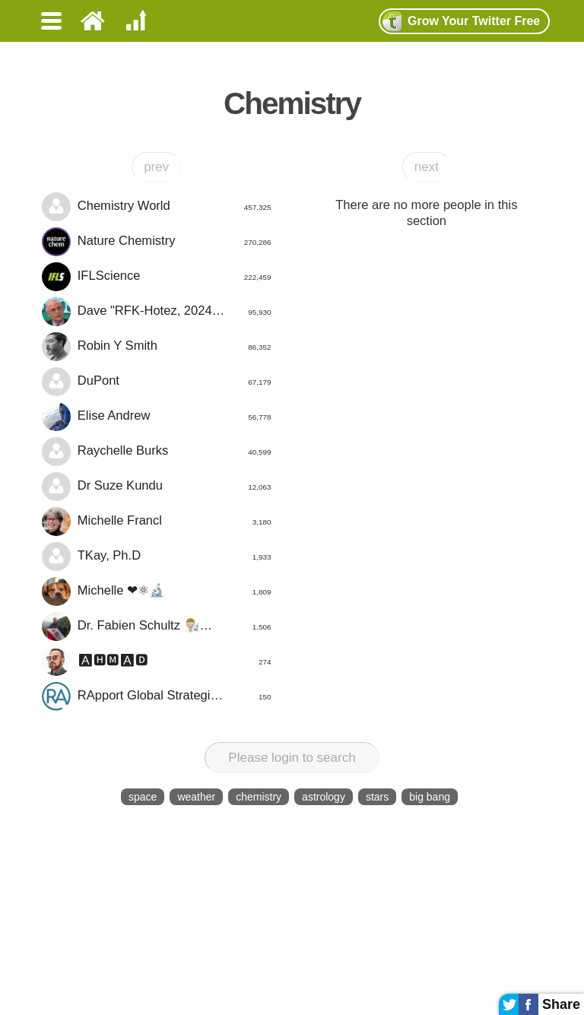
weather (196, 797)
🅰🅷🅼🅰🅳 (156, 661)
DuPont (156, 381)
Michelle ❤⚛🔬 (156, 591)
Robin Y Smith (156, 346)
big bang (429, 797)
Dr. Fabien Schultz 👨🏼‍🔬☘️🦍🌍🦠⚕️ (156, 626)
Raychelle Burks (156, 451)
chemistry (258, 797)
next (426, 167)
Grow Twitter (461, 21)
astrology (323, 797)
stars (377, 797)
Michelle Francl (156, 521)
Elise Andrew (156, 416)
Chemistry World (156, 207)
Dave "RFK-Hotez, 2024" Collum (156, 312)
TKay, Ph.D (156, 556)
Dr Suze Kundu (156, 486)
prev (156, 167)
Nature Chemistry (156, 242)
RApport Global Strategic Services (156, 696)
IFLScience (156, 277)
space (143, 797)
